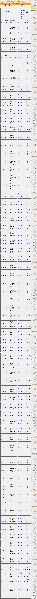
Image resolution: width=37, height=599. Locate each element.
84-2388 (21, 201)
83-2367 (21, 134)
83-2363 (21, 121)
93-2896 (21, 534)
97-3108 (21, 570)
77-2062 (21, 14)
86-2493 (21, 415)
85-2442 (21, 347)
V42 (3, 473)
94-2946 (21, 553)
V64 (3, 529)
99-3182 (21, 576)
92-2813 (21, 518)
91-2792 (21, 505)
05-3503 (21, 594)
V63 (3, 526)
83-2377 (21, 161)
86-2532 (21, 431)
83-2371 (21, 145)
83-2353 (21, 94)
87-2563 (21, 447)
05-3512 (24, 594)
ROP (18, 65)
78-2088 (24, 22)
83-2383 (21, 188)
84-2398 (21, 240)
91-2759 (21, 491)
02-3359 (21, 586)
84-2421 (21, 302)
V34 (3, 447)
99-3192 (24, 576)
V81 (3, 569)
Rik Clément (27, 60)
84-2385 (21, 193)
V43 (3, 475)
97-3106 (24, 569)
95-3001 (21, 566)
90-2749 (21, 483)
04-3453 (24, 592)
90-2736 (21, 475)
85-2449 (21, 364)
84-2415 (21, 286)
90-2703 (21, 473)
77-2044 (21, 19)
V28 (3, 412)
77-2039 (21, 10)
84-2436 (21, 334)
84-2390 (21, 209)
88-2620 (24, 459)
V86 (3, 589)
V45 (3, 481)
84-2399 (21, 243)
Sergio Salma (27, 597)
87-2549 (21, 444)
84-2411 (21, 272)
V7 (3, 220)
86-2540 (21, 436)
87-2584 (21, 452)
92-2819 (21, 521)
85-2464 (21, 380)
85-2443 (21, 350)
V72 (3, 550)
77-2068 (24, 16)
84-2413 (21, 280)
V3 (3, 169)
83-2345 (21, 67)
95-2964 (21, 561)
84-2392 (21, 217)
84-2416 (21, 288)
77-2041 (24, 10)
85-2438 (21, 339)
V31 (3, 431)
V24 (3, 391)
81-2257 (21, 38)
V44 (3, 478)
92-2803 (21, 510)
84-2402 (21, 251)
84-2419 (21, 296)
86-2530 (21, 428)
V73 (3, 553)
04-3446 (21, 592)
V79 (3, 566)
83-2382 (21, 185)
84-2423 (21, 307)
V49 (3, 491)
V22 (3, 367)
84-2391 (21, 212)
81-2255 (21, 32)
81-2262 (21, 54)
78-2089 (21, 27)
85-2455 (21, 372)
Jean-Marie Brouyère (27, 12)
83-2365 (21, 129)
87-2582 (21, 450)
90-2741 (21, 478)
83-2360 (21, 113)
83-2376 (21, 158)
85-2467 (21, 383)
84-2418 (21, 294)
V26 (3, 404)
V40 (3, 467)
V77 (3, 561)
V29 (3, 420)
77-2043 (21, 11)
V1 (3, 204)
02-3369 (24, 586)
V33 (3, 439)
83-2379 (21, 172)
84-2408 (21, 264)
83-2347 (21, 78)
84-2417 (21, 291)
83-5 (21, 65)
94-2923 (21, 545)
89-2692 (24, 470)
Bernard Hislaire (27, 25)
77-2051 (21, 12)
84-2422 (21, 304)
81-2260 (21, 49)
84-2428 (21, 318)
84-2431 (21, 326)
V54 (3, 505)
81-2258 (21, 41)
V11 (3, 228)
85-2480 (21, 399)
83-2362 (21, 118)
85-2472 (21, 388)
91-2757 (21, 489)
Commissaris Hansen (7, 55)
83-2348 (21, 81)
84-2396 (21, 235)
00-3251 (21, 581)
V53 (3, 502)
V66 (3, 534)
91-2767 (21, 497)
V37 (3, 459)
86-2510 (21, 420)
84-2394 (21, 225)
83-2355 (21, 97)
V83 (3, 581)
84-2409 (21, 267)
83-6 (21, 105)
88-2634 (21, 462)
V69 (3, 542)
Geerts (6, 67)
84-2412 (21, 275)
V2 (3, 164)
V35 (3, 450)
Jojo (5, 164)
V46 (3, 483)
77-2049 (24, 11)
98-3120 (21, 572)
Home (5, 4)
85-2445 (21, 355)
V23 (3, 383)
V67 (3, 537)
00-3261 (24, 581)
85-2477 (21, 396)
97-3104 (21, 569)
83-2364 (21, 126)
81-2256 (21, 35)
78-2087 (21, 22)
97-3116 (21, 571)
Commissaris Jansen (7, 47)
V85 (3, 586)
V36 (3, 452)
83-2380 (21, 177)
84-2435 (21, 331)
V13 (3, 256)
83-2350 (21, 86)
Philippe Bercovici (27, 579)
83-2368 (21, 137)
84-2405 (21, 259)
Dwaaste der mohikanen (7, 20)
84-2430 (21, 323)
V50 (3, 494)
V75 (3, 558)
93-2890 (21, 529)
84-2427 (21, 315)
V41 (3, 470)
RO (18, 19)
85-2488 (21, 407)
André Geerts (27, 10)
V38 (3, 462)
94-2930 (21, 550)
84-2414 (21, 283)
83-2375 (21, 156)
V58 (3, 513)
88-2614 (21, 459)
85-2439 (21, 342)
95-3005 (24, 566)
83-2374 (21, 153)
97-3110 (24, 570)
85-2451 (21, 369)
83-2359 (21, 110)
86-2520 (21, 423)
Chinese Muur (7, 32)
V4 (3, 174)
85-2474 (21, 391)
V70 (3, 545)
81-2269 (21, 57)
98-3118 (24, 571)
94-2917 (21, 542)
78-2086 (24, 18)
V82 (3, 576)
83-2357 (21, 102)
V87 (3, 592)
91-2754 (21, 486)
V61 (3, 521)
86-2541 (21, 439)
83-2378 (21, 166)
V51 (3, 497)
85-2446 (21, 358)
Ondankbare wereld (7, 574)
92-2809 (21, 513)
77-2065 (21, 15)
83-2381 (21, 180)
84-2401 (21, 248)
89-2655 (21, 467)
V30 (3, 423)
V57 (3, 510)
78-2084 (21, 18)
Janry (27, 455)
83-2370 (21, 142)
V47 (3, 486)
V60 (3, 518)
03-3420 (24, 589)
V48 (3, 489)
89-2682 (21, 470)
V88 (3, 594)
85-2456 (21, 375)
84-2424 (21, 310)
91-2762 (21, 494)
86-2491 (21, 412)
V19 (3, 291)
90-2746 (21, 481)
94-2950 (21, 558)
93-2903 (21, 537)
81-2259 (21, 46)
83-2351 (21, 89)
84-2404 (21, 256)
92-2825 (21, 526)
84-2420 (21, 299)
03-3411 (21, 589)
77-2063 (24, 14)
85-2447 (21, 361)
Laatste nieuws (7, 22)
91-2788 (21, 502)
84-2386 (21, 196)
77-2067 (21, 16)
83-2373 (21, 150)
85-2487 (21, 404)
